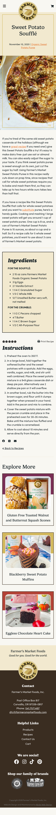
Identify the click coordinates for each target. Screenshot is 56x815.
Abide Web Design (44, 804)
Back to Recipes (13, 448)
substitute (28, 209)
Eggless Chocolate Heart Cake (28, 633)
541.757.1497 (32, 708)
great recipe (18, 146)
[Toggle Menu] (4, 6)
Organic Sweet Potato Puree (34, 46)
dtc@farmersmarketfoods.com (28, 712)
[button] (3, 341)
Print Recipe (47, 341)
